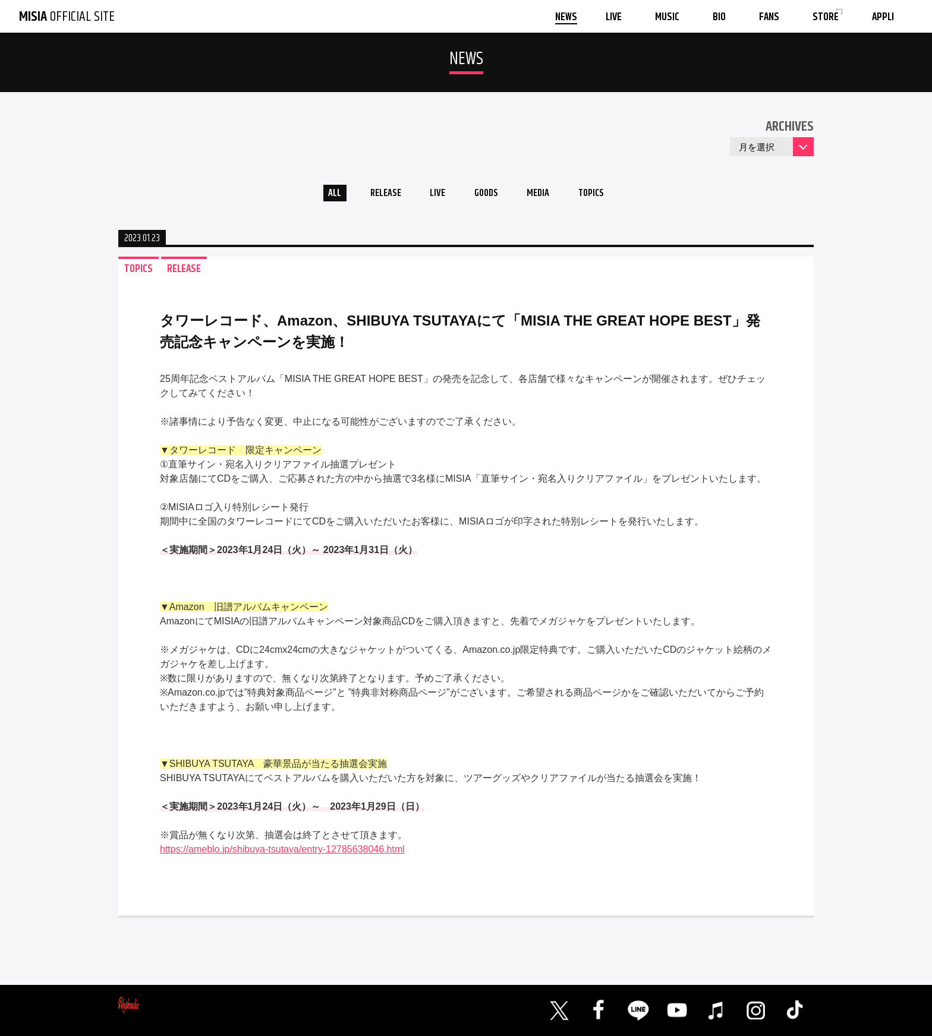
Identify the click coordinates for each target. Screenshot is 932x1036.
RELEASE (376, 195)
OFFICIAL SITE (67, 16)
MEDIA (545, 195)
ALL (320, 195)
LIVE (433, 195)
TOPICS (604, 195)
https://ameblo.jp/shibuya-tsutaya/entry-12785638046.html (282, 853)
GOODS (487, 195)
